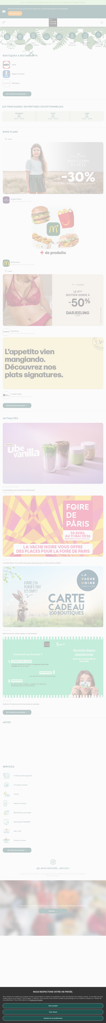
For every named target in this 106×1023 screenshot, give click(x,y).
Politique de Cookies (35, 1000)
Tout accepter (53, 1006)
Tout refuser (53, 1012)
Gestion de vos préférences (53, 1018)
